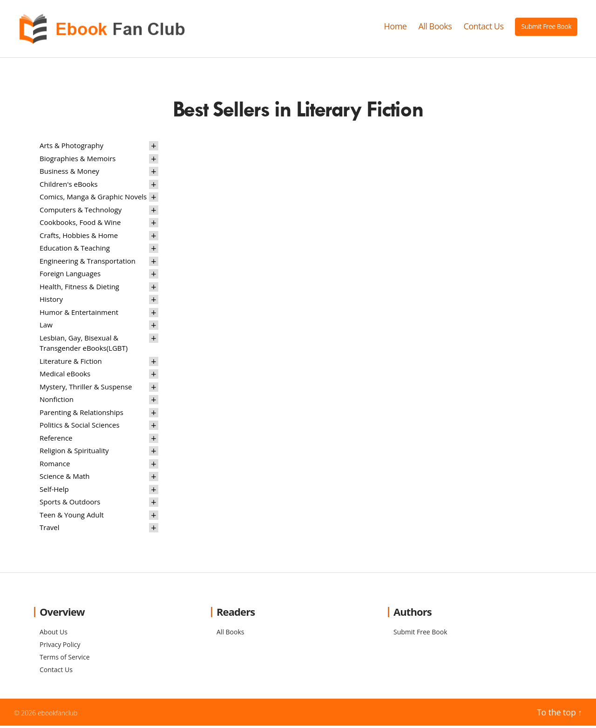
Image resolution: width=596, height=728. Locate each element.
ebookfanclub (58, 715)
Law (46, 327)
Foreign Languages (70, 275)
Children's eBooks (69, 186)
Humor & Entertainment (79, 314)
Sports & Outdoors (70, 504)
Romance (55, 465)
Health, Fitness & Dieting (79, 288)
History (51, 301)
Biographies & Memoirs (77, 160)
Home (395, 27)
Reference (56, 439)
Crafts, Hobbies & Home (79, 237)
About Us (54, 634)
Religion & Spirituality (74, 452)
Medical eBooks (65, 376)
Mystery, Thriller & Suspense (86, 388)
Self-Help (54, 491)
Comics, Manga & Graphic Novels (93, 199)
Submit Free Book (546, 27)
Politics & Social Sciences (80, 427)
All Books (435, 27)
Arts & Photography (71, 147)
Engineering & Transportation (87, 262)
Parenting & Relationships (81, 414)
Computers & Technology (81, 211)
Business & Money (69, 173)
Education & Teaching (75, 250)
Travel (49, 529)
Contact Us (483, 27)
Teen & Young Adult (72, 516)
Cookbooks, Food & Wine (80, 224)
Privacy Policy (60, 646)
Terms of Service (65, 659)
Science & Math (65, 478)
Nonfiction (57, 401)
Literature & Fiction (71, 362)
